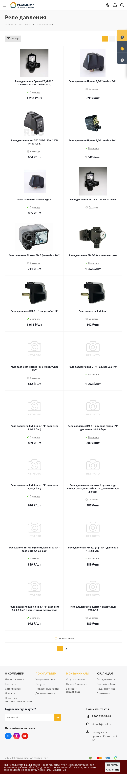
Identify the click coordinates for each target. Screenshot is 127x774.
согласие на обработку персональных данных (38, 769)
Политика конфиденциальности (18, 699)
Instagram (16, 736)
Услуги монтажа (45, 679)
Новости (10, 693)
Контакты (11, 684)
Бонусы (40, 684)
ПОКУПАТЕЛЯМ (46, 673)
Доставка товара (45, 693)
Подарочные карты (47, 688)
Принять (112, 764)
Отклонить (113, 769)
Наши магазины (14, 679)
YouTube (24, 736)
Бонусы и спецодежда (73, 690)
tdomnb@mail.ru (101, 724)
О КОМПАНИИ (14, 673)
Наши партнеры (106, 688)
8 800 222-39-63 (101, 716)
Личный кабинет (76, 684)
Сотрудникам (13, 688)
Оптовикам (103, 693)
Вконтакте (8, 736)
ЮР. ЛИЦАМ (105, 673)
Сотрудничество (106, 679)
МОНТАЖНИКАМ (77, 673)
